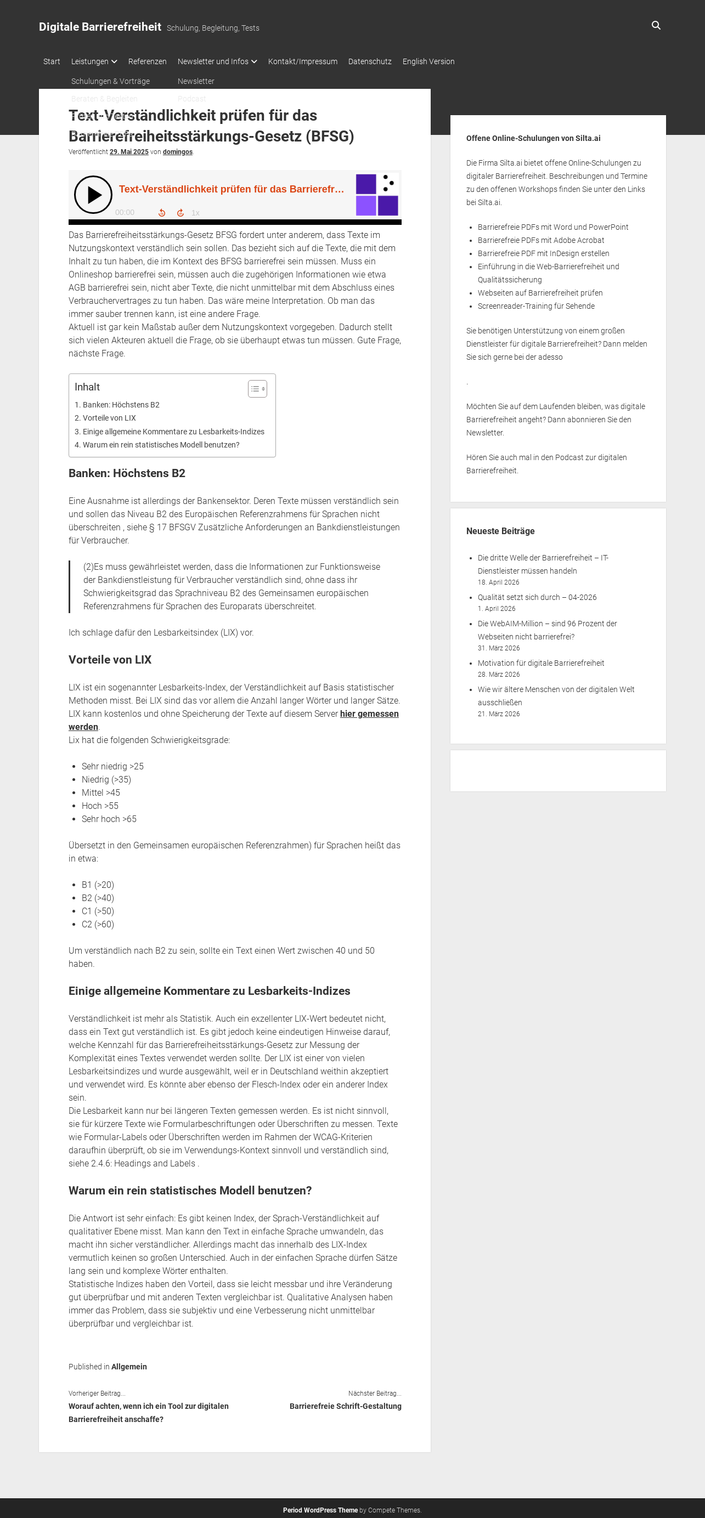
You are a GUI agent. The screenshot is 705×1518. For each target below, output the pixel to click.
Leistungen (95, 61)
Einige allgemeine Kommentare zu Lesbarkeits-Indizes (173, 428)
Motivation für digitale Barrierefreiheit (541, 659)
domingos (178, 148)
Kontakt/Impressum (324, 61)
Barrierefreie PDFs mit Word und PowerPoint (553, 223)
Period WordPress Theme (320, 1507)
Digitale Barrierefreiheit (100, 26)
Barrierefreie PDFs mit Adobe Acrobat (541, 237)
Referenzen (158, 61)
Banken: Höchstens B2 (121, 401)
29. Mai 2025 (129, 148)
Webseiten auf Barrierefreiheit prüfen (540, 289)
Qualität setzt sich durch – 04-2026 (537, 594)
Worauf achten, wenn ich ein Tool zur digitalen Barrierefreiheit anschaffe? (149, 1409)
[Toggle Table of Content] (252, 385)
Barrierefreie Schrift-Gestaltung (346, 1402)
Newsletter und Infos (229, 61)
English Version (462, 61)
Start (51, 61)
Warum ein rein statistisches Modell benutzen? (161, 441)
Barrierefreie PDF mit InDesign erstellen (544, 250)
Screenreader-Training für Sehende (536, 302)
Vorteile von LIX (109, 415)
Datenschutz (397, 61)
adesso (550, 353)
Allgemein (129, 1363)
